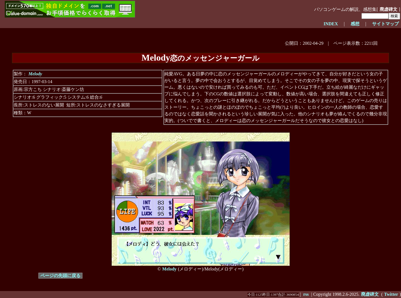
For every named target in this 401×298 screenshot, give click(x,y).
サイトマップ (385, 23)
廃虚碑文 (388, 9)
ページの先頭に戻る (60, 275)
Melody (35, 73)
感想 (355, 23)
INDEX (331, 23)
